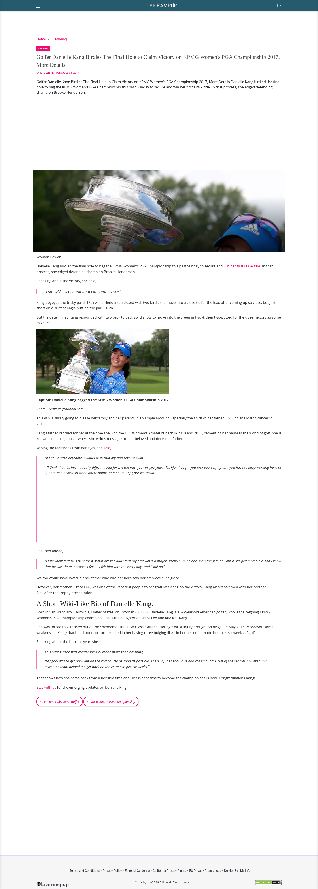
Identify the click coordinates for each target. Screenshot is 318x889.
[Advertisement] (159, 132)
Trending (60, 39)
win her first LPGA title (242, 266)
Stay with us (46, 687)
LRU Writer (47, 72)
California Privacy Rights (169, 870)
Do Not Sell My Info (237, 870)
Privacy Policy (112, 870)
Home (41, 39)
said (107, 447)
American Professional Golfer (59, 701)
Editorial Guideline (137, 870)
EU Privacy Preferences (205, 870)
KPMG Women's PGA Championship (111, 701)
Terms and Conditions (85, 870)
